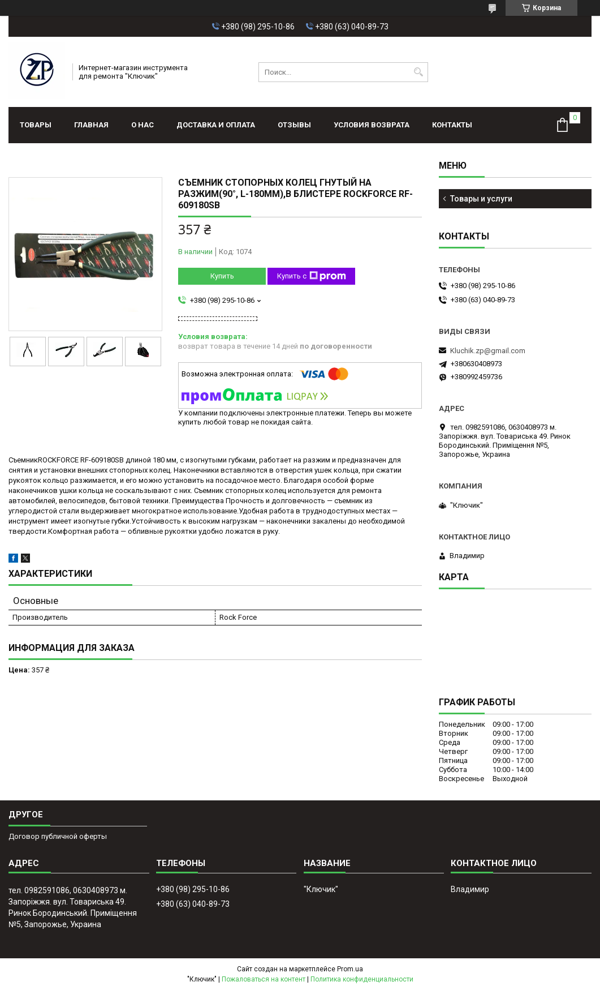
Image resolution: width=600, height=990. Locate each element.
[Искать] (418, 72)
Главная (91, 125)
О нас (142, 125)
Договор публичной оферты (57, 836)
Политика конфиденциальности (361, 979)
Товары (35, 125)
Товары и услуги (481, 198)
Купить (222, 276)
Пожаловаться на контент (263, 979)
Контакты (452, 125)
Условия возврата (371, 125)
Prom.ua (350, 969)
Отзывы (294, 125)
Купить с (311, 276)
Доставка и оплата (215, 125)
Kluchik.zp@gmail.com (487, 350)
